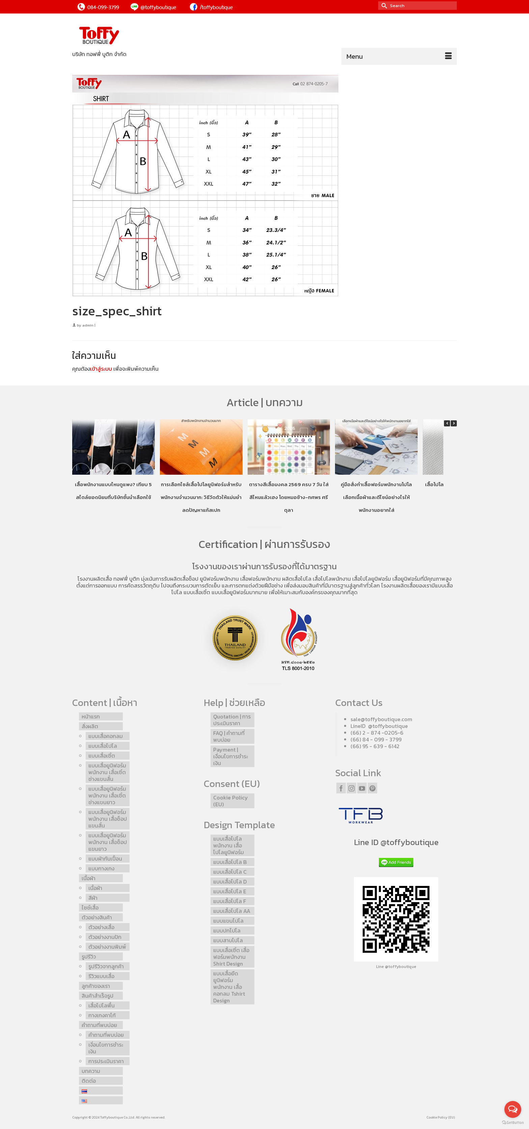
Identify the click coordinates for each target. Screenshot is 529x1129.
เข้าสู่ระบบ (101, 369)
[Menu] (399, 56)
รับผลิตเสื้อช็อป (181, 579)
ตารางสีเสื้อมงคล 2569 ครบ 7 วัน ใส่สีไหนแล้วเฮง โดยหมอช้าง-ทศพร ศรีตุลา (289, 497)
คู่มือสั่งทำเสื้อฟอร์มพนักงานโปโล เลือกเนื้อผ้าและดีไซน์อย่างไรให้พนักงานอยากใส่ (376, 497)
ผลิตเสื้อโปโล (296, 579)
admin (87, 325)
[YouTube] (362, 788)
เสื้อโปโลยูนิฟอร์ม (371, 579)
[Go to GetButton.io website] (513, 1122)
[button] (454, 423)
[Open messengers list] (512, 1109)
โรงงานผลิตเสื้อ (95, 579)
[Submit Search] (383, 5)
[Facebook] (341, 788)
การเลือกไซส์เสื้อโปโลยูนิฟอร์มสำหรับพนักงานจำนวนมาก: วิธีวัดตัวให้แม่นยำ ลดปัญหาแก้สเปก (201, 497)
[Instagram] (351, 788)
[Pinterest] (372, 788)
